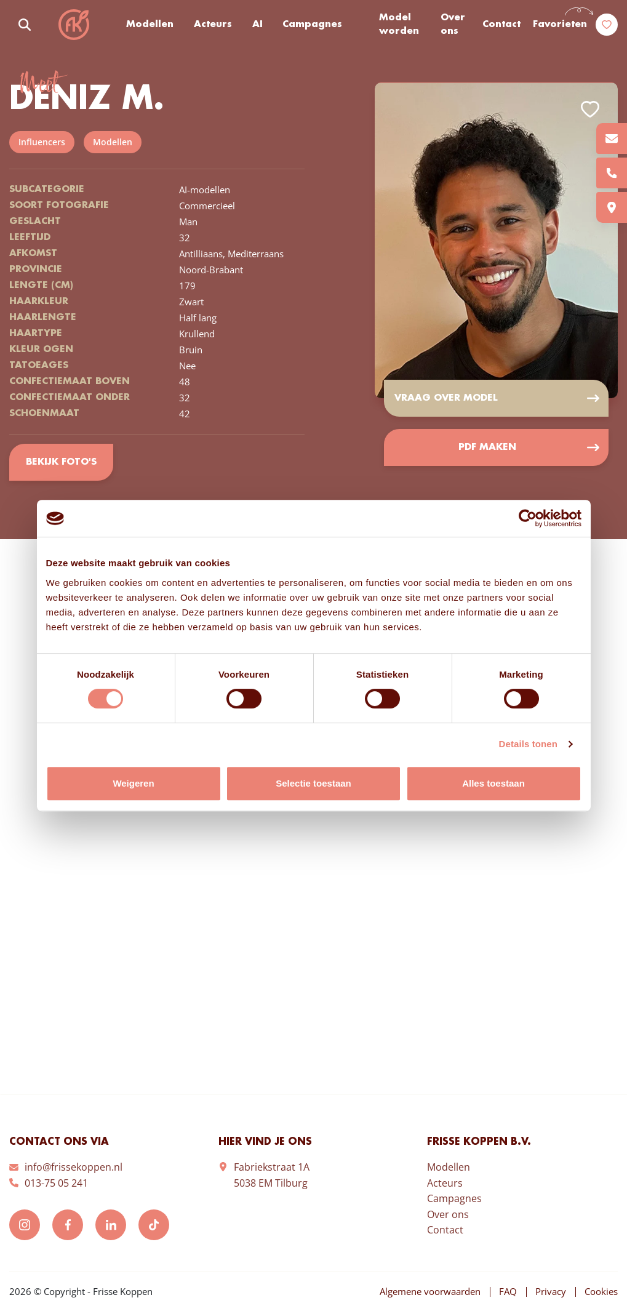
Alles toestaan (493, 783)
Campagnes (312, 25)
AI (257, 25)
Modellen (150, 25)
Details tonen (528, 744)
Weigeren (133, 783)
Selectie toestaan (313, 783)
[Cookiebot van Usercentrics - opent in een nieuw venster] (527, 518)
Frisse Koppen (73, 24)
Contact (501, 25)
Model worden (399, 25)
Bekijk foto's (61, 462)
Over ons (453, 25)
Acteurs (213, 25)
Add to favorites (590, 109)
